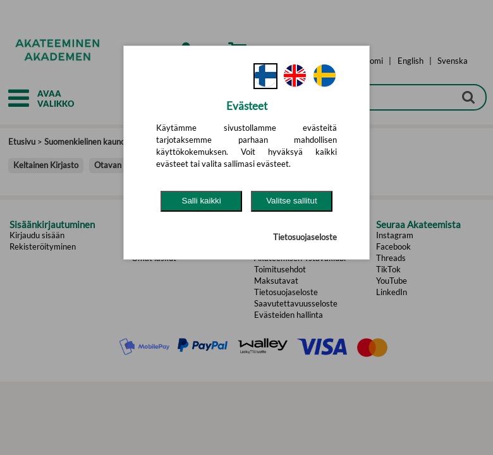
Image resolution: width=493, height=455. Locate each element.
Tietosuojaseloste (305, 237)
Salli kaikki (201, 200)
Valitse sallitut (291, 200)
